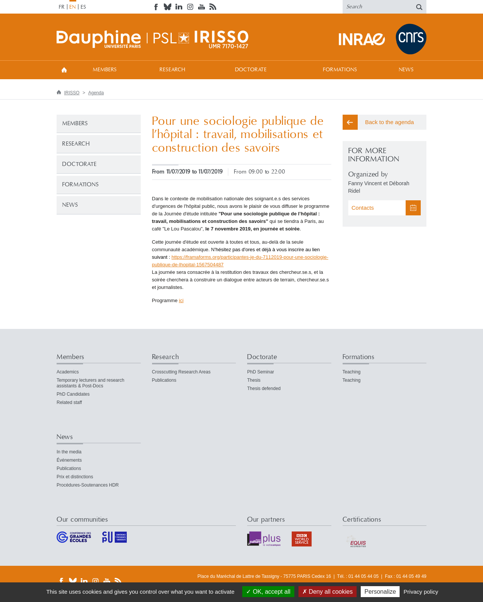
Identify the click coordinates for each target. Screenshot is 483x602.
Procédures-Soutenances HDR (88, 485)
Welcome (64, 69)
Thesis (253, 380)
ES (83, 7)
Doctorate (251, 69)
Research (173, 69)
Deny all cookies (327, 591)
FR (62, 7)
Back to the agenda (389, 122)
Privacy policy (421, 591)
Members (105, 69)
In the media (69, 452)
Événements (69, 460)
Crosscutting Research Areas (181, 372)
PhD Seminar (260, 372)
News (406, 69)
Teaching (352, 372)
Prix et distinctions (75, 476)
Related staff (69, 402)
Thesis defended (264, 388)
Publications (164, 380)
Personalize (380, 591)
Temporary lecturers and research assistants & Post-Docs (90, 383)
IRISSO (72, 92)
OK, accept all (268, 591)
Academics (68, 372)
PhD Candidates (73, 394)
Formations (340, 69)
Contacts (363, 207)
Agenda (96, 92)
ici (181, 300)
